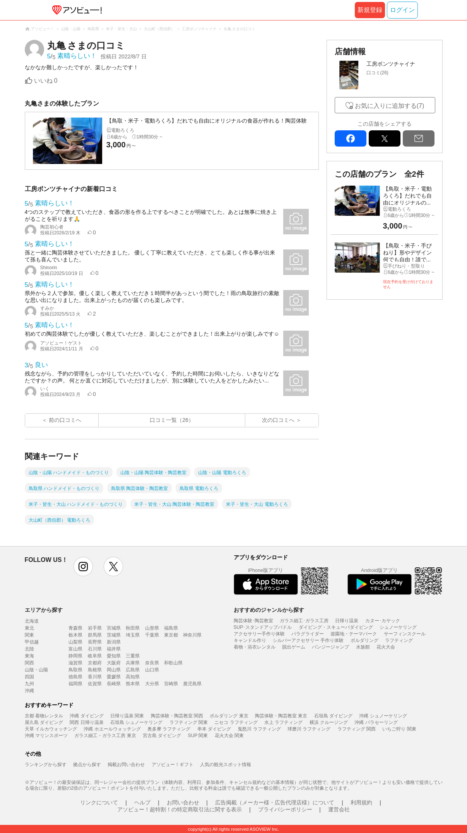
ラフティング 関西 (356, 729)
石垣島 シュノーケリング (136, 722)
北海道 (32, 621)
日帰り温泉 (346, 620)
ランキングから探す (46, 764)
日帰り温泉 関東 (127, 716)
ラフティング (399, 640)
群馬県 (95, 635)
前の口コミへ (65, 420)
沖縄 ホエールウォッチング (112, 729)
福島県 (171, 628)
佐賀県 (95, 683)
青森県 (75, 628)
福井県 (114, 649)
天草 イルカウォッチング (51, 729)
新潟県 (114, 642)
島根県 (95, 670)
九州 (29, 683)
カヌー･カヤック (382, 620)
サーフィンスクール (405, 634)
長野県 (95, 642)
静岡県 (75, 656)
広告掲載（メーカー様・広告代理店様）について (274, 802)
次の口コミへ (278, 420)
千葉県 (152, 635)
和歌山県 (173, 663)
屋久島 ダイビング (44, 722)
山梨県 (75, 642)
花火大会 (385, 647)
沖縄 (29, 690)
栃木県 (75, 635)
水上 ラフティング (283, 722)
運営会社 (339, 809)
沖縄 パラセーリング (375, 722)
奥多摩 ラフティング (168, 729)
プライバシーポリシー (285, 809)
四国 (29, 676)
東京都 (171, 635)
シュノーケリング (398, 627)
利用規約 (361, 802)
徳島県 (75, 676)
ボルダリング (364, 640)
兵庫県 (133, 663)
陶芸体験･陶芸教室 (253, 620)
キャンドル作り (250, 640)
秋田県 (133, 628)
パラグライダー (307, 634)
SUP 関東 (198, 735)
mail (418, 138)
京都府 (95, 663)
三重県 (133, 656)
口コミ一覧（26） (172, 420)
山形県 (152, 628)
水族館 (363, 647)
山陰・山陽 (36, 670)
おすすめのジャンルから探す (269, 610)
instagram (83, 566)
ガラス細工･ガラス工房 (304, 620)
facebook (350, 138)
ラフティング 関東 (188, 722)
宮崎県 (171, 683)
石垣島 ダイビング (333, 716)
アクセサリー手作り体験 (259, 634)
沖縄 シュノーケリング (383, 716)
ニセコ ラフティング (235, 722)
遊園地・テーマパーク (353, 634)
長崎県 (114, 683)
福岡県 (75, 683)
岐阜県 (95, 656)
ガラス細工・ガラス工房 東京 (105, 735)
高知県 (133, 676)
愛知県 (114, 656)
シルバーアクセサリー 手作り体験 (308, 640)
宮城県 (114, 628)
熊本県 (133, 683)
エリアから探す (44, 610)
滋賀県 (75, 663)
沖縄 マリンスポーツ (46, 735)
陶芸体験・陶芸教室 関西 (177, 716)
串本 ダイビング (214, 729)
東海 (29, 656)
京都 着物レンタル (44, 716)
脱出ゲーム (293, 647)
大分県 (152, 683)
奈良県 (152, 663)
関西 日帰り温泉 (86, 722)
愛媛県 (114, 676)
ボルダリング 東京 (229, 716)
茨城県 (114, 635)
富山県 (75, 649)
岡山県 (114, 670)
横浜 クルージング (329, 722)
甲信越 (32, 642)
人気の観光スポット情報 (225, 764)
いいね (46, 80)
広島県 (133, 670)
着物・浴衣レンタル (254, 647)
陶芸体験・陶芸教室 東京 (281, 716)
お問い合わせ (183, 802)
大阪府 (114, 663)
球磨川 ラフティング (308, 729)
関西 (29, 663)
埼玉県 (133, 635)
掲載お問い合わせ (126, 764)
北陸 (29, 649)
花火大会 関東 (229, 735)
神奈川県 (192, 635)
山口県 (152, 670)
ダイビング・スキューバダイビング (336, 627)
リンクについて (99, 802)
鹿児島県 (192, 683)
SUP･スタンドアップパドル (263, 627)
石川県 (95, 649)
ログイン (402, 10)
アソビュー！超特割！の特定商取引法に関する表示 (179, 809)
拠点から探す (87, 764)
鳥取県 (75, 670)
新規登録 (370, 10)
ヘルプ (142, 802)
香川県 (95, 676)
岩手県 (95, 628)
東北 (29, 628)
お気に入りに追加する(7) (389, 105)
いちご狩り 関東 (399, 729)
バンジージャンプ (330, 647)
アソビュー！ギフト (172, 764)
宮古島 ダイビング (162, 735)
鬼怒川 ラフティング (259, 729)
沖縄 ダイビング (86, 716)
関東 (29, 635)
